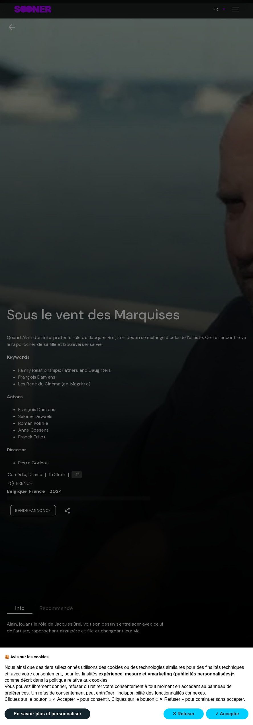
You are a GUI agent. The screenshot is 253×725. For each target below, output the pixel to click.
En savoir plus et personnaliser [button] (47, 713)
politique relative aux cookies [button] (78, 680)
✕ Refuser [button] (184, 713)
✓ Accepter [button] (227, 713)
